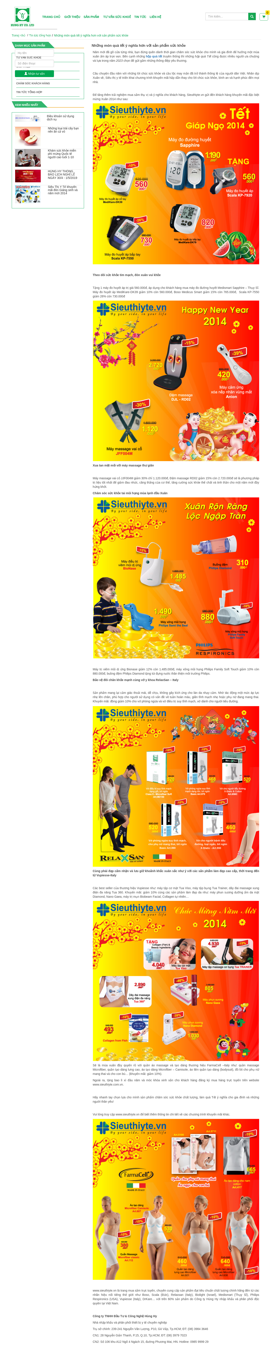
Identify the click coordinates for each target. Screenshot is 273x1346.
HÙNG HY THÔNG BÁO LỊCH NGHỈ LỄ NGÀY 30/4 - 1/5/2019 (62, 175)
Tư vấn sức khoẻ (117, 17)
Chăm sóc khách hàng (33, 83)
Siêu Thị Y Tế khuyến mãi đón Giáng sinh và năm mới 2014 (63, 190)
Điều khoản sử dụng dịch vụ (60, 117)
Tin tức (140, 17)
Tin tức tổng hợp (29, 92)
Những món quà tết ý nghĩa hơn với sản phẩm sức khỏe (91, 35)
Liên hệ (155, 17)
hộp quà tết (154, 56)
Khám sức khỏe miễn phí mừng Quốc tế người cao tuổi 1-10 (62, 154)
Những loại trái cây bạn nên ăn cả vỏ (63, 130)
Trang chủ (51, 17)
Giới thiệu (72, 17)
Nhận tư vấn (34, 73)
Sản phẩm (91, 17)
